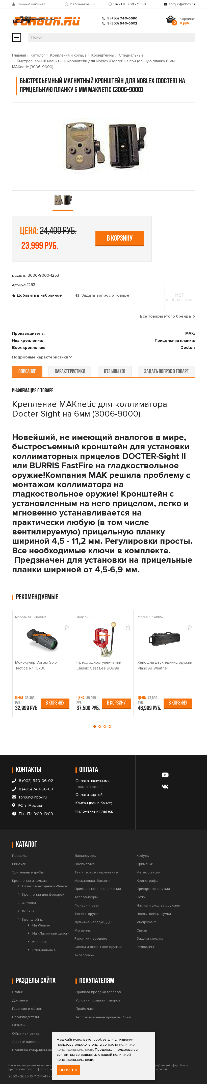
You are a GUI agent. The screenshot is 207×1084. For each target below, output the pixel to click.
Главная (19, 55)
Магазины (82, 930)
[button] (95, 726)
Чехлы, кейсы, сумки (154, 914)
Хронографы (147, 881)
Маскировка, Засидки (92, 881)
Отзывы (18, 1025)
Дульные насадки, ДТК (93, 922)
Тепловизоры (86, 897)
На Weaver (41, 925)
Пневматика (84, 864)
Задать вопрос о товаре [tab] (104, 295)
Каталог (38, 55)
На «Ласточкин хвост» (50, 934)
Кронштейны (102, 55)
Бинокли (19, 864)
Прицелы (19, 856)
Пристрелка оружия (153, 889)
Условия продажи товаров (97, 1000)
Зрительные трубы (28, 872)
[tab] (42, 357)
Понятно (68, 1070)
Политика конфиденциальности (38, 1050)
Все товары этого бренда (167, 316)
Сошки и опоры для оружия (98, 947)
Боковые (39, 942)
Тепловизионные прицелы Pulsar (103, 1017)
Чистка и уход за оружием (158, 905)
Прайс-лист (84, 1008)
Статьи (17, 992)
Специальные (131, 55)
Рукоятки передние (90, 939)
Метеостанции (148, 872)
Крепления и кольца (68, 55)
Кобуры (143, 856)
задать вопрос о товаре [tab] (166, 372)
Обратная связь (25, 1033)
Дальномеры (85, 856)
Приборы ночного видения (97, 889)
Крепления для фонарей (43, 894)
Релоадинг (146, 947)
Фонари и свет (86, 905)
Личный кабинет (31, 4)
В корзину (120, 239)
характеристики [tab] (70, 372)
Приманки (145, 864)
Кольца (28, 911)
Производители (25, 1017)
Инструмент (146, 922)
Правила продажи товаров (98, 992)
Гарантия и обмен (27, 1008)
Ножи (141, 897)
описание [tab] (27, 372)
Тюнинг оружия (87, 914)
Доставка (20, 1000)
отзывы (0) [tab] (114, 372)
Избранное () (82, 4)
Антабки (29, 903)
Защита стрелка (150, 939)
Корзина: (187, 21)
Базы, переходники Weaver (45, 886)
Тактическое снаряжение (96, 872)
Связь (142, 930)
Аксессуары (84, 955)
